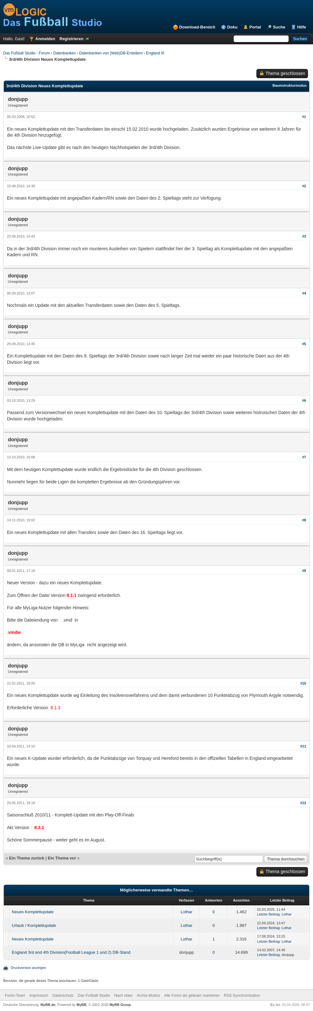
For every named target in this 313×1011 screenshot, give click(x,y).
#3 (304, 236)
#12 (303, 803)
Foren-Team (15, 995)
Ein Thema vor (62, 858)
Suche (279, 27)
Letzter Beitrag (268, 914)
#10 (303, 683)
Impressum (38, 995)
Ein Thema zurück (26, 858)
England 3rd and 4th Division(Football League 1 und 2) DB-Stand (71, 952)
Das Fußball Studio (94, 995)
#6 (304, 400)
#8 (304, 520)
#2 (304, 186)
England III (155, 53)
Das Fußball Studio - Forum (26, 53)
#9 (304, 571)
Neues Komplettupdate (32, 911)
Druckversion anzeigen (28, 968)
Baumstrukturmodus (290, 85)
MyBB (81, 1005)
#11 (303, 746)
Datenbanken (64, 53)
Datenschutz (63, 995)
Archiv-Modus (148, 995)
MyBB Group (120, 1005)
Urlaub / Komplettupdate (34, 925)
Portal (255, 27)
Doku (232, 27)
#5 (304, 344)
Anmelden (45, 38)
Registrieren (71, 38)
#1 (304, 117)
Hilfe (301, 27)
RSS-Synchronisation (242, 995)
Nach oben (123, 995)
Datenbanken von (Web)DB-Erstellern (111, 53)
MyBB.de (47, 1005)
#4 (304, 293)
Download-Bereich (197, 27)
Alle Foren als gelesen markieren (191, 995)
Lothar (187, 911)
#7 (304, 457)
